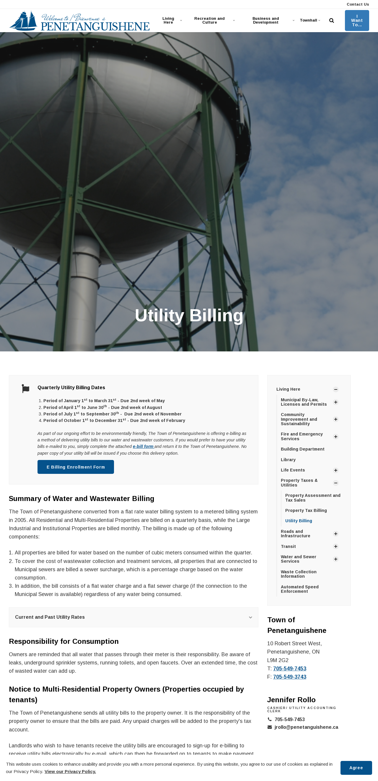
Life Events (293, 470)
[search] (331, 20)
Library (288, 459)
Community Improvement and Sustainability (299, 419)
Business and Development (272, 20)
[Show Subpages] (336, 389)
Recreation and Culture (214, 20)
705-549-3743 (289, 677)
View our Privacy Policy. (70, 771)
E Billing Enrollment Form (76, 467)
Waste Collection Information (299, 574)
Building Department (303, 449)
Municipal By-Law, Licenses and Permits (304, 402)
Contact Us (357, 4)
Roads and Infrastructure (295, 533)
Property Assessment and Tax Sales (312, 497)
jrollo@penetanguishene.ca (306, 727)
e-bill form (143, 446)
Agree (356, 767)
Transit (288, 546)
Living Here (172, 20)
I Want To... (357, 20)
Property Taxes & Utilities (299, 482)
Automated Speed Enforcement (300, 589)
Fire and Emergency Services (302, 436)
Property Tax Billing (306, 510)
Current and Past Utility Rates (133, 617)
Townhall (310, 20)
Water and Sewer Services (298, 559)
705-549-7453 (289, 669)
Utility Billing (298, 520)
